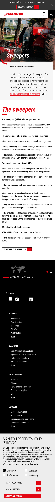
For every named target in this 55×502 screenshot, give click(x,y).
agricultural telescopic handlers (25, 93)
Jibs (13, 394)
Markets (13, 313)
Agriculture (15, 319)
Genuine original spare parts (22, 419)
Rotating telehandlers (20, 358)
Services (13, 407)
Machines (13, 346)
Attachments (15, 374)
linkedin (33, 298)
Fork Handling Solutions (21, 387)
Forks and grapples (19, 390)
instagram (19, 298)
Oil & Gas (14, 329)
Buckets (14, 379)
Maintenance (16, 415)
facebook (9, 299)
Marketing (33, 475)
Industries (15, 326)
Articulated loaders (19, 361)
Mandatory (11, 470)
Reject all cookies (23, 483)
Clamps (14, 383)
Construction (16, 322)
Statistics (33, 470)
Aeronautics (16, 333)
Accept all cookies (23, 496)
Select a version (28, 7)
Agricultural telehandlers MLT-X (23, 354)
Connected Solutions (20, 422)
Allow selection (23, 489)
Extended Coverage (19, 412)
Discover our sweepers (18, 249)
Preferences (12, 475)
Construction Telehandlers (22, 351)
